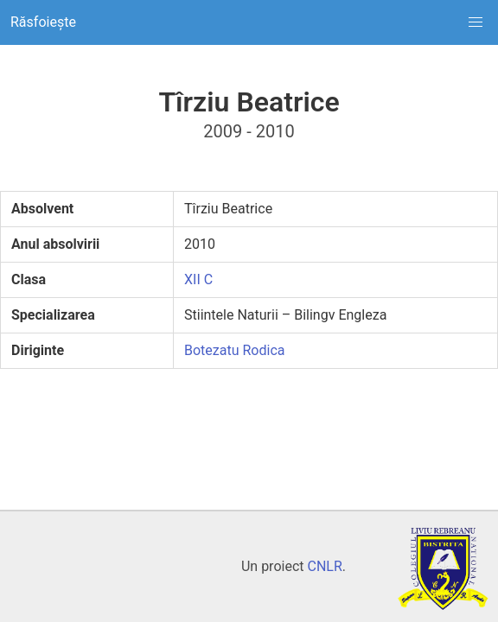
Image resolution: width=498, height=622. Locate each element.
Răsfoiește (43, 22)
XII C (198, 279)
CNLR (324, 566)
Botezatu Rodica (234, 350)
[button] (475, 22)
